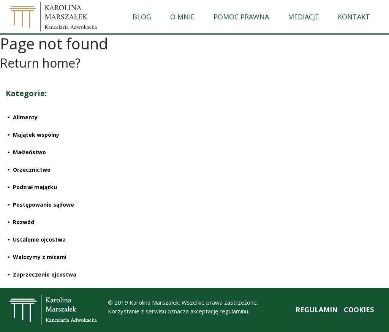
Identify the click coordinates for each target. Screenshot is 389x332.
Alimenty (25, 117)
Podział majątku (35, 187)
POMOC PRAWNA (241, 16)
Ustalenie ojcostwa (39, 239)
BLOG (142, 16)
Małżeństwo (29, 152)
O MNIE (182, 16)
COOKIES (359, 309)
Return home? (40, 63)
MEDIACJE (303, 16)
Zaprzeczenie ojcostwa (44, 274)
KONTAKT (354, 16)
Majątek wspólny (36, 134)
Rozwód (23, 222)
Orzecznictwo (32, 169)
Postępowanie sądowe (43, 204)
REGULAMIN (317, 309)
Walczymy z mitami (39, 257)
